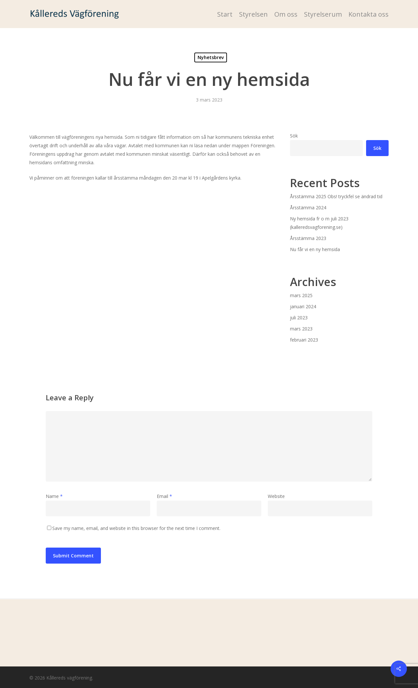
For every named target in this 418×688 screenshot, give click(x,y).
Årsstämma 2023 (308, 238)
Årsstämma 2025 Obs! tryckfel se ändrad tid (336, 196)
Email (164, 496)
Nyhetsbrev (211, 57)
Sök (294, 136)
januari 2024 (303, 306)
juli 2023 (299, 317)
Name (54, 496)
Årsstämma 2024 (308, 207)
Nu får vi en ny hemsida (315, 249)
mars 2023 (301, 329)
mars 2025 (301, 295)
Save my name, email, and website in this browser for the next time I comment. (136, 528)
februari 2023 (304, 340)
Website (276, 496)
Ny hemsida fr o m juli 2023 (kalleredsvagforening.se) (319, 223)
